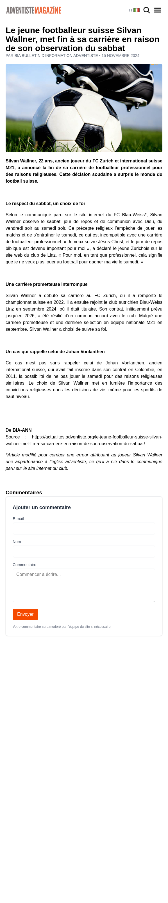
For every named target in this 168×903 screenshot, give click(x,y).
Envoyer (25, 614)
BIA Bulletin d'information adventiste (57, 55)
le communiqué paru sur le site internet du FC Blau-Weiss (82, 214)
